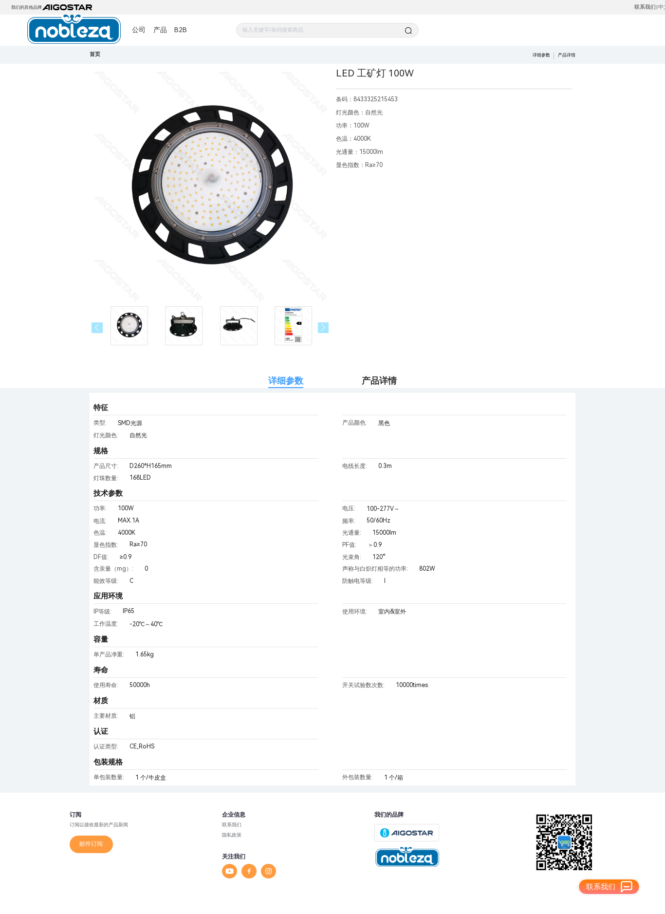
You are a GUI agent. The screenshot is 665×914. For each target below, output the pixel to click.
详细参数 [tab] (285, 380)
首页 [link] (95, 54)
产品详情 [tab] (379, 380)
